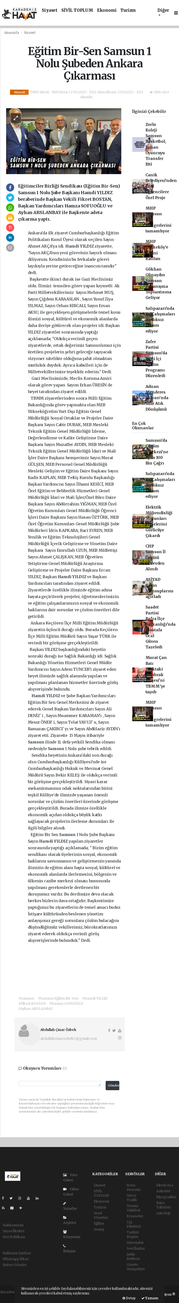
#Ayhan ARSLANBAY (35, 1008)
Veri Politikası (14, 1237)
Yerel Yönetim (101, 1215)
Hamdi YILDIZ (80, 246)
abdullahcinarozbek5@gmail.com (68, 1038)
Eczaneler (135, 1216)
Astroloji (163, 1213)
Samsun (36, 742)
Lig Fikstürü (134, 1224)
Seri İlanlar (136, 1248)
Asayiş (99, 1229)
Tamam (149, 1298)
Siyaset (49, 10)
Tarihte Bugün (133, 1234)
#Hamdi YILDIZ (95, 998)
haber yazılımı (12, 1297)
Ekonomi (107, 10)
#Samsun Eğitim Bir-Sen (58, 998)
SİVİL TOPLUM (77, 10)
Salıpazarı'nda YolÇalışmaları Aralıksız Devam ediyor (160, 320)
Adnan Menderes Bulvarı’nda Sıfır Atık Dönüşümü (156, 398)
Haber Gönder (15, 1265)
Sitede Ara (164, 1185)
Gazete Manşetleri (136, 1266)
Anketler (163, 1191)
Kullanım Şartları (17, 1253)
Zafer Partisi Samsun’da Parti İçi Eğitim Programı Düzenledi (156, 358)
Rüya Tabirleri (163, 1205)
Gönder (114, 1085)
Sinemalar (135, 1242)
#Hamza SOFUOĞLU (66, 1003)
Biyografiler (166, 1197)
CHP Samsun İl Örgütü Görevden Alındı (155, 557)
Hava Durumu (134, 1187)
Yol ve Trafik (132, 1197)
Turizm (128, 10)
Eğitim (99, 1223)
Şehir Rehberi (133, 1256)
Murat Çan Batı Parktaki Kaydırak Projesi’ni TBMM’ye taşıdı (156, 674)
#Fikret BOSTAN (31, 1003)
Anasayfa (12, 33)
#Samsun (26, 998)
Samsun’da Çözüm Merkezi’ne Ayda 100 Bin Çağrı (156, 452)
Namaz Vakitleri (133, 1208)
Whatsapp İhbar (16, 1259)
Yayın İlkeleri (13, 1231)
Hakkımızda (13, 1225)
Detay (129, 1298)
